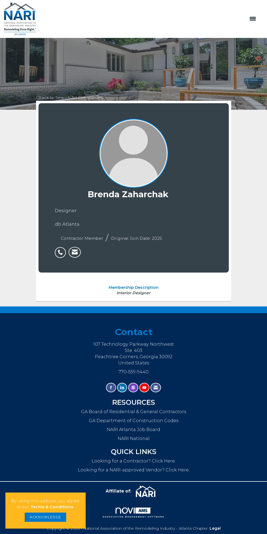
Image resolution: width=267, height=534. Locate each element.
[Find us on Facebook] (111, 387)
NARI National (134, 438)
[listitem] (62, 249)
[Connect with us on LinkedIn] (122, 387)
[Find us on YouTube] (144, 387)
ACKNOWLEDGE (45, 517)
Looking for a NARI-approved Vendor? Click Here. (133, 469)
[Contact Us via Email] (155, 387)
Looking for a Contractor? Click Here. (134, 461)
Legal (215, 528)
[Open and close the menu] (149, 19)
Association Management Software (133, 512)
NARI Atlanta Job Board (133, 429)
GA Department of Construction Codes (133, 420)
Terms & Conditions (51, 506)
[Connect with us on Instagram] (133, 387)
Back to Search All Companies (69, 97)
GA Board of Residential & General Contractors (133, 411)
